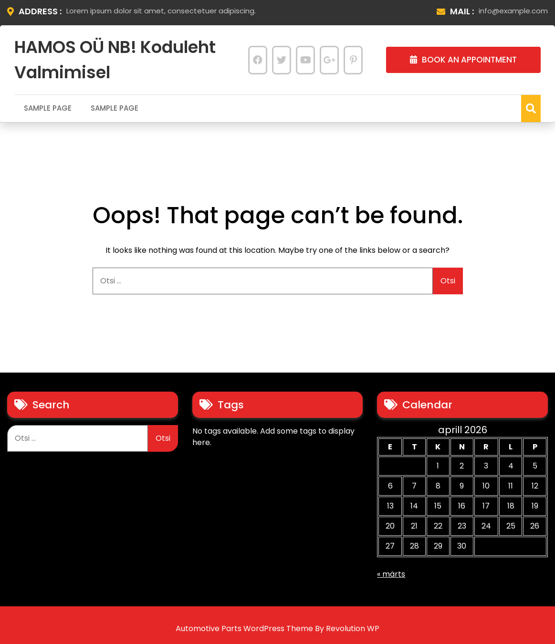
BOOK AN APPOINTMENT (463, 59)
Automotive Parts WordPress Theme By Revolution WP (277, 628)
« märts (391, 574)
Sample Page (48, 108)
